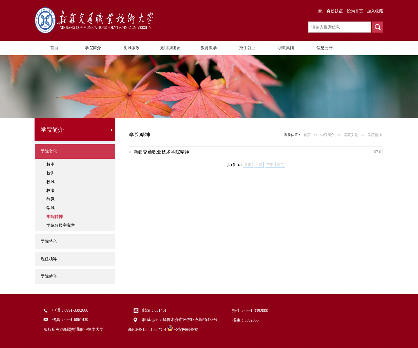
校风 (50, 182)
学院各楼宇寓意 (60, 225)
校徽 (50, 190)
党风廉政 (131, 48)
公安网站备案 (186, 329)
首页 (54, 48)
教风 (50, 199)
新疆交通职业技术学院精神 (161, 151)
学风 (50, 208)
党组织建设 (170, 48)
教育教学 (209, 48)
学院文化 (49, 151)
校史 (50, 164)
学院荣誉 (49, 276)
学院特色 (49, 241)
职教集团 (286, 48)
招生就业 (247, 48)
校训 (50, 173)
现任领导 (49, 259)
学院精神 (54, 217)
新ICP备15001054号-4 (147, 329)
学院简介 (93, 48)
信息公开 (324, 48)
